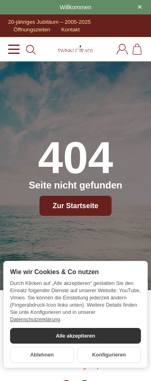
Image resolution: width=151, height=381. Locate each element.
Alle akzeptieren (75, 336)
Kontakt (70, 30)
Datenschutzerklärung (35, 319)
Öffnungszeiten (32, 30)
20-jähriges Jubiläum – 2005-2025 (49, 22)
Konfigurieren (109, 355)
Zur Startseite (75, 206)
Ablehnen (42, 355)
